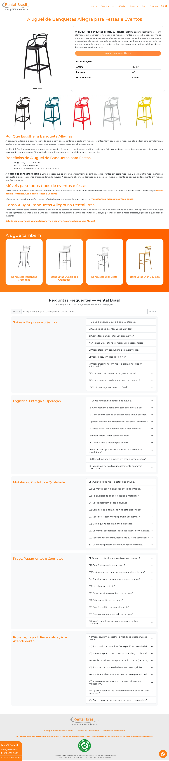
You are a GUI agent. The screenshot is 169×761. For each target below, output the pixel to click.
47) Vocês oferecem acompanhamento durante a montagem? (115, 682)
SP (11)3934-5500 (39, 737)
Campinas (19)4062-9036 (73, 737)
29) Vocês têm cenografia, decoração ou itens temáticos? (119, 538)
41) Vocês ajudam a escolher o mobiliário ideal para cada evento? (118, 638)
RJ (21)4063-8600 (53, 737)
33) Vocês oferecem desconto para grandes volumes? (117, 572)
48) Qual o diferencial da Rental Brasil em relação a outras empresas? (119, 692)
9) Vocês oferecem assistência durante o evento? (114, 380)
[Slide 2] (40, 88)
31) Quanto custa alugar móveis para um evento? (114, 558)
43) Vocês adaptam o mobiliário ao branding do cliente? (118, 653)
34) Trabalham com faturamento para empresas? (114, 579)
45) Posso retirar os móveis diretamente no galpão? (116, 667)
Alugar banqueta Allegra (118, 53)
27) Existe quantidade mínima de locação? (111, 524)
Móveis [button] (120, 6)
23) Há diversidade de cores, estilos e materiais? (114, 496)
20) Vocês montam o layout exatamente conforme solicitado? (115, 467)
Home (91, 6)
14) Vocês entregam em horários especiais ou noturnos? (118, 422)
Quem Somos (105, 6)
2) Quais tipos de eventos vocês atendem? (111, 329)
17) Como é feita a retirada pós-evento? (109, 443)
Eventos (132, 6)
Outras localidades (12, 757)
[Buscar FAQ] (84, 311)
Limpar (152, 312)
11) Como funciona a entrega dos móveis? (110, 401)
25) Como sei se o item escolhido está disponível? (115, 510)
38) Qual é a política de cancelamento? (109, 607)
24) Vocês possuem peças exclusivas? (108, 503)
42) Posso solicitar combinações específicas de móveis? (118, 646)
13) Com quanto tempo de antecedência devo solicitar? (118, 415)
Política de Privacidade (88, 731)
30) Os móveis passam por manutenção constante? (116, 545)
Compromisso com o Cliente (58, 731)
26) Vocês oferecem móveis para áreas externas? (114, 517)
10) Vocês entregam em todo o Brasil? (108, 387)
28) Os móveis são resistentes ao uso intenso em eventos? (119, 531)
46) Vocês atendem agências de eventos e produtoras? (118, 674)
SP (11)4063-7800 (23, 737)
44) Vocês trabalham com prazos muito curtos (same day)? (120, 660)
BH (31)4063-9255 (130, 737)
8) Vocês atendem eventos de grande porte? (112, 373)
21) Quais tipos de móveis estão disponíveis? (112, 482)
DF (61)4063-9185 (145, 737)
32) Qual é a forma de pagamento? (107, 565)
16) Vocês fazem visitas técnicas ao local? (110, 436)
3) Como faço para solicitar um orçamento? (111, 336)
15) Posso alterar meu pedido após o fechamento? (115, 429)
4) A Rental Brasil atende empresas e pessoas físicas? (116, 343)
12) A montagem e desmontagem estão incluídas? (115, 408)
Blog (143, 6)
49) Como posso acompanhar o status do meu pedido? (118, 700)
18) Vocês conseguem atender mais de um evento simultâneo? (115, 451)
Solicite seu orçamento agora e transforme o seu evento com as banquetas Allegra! (50, 221)
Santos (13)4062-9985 (93, 737)
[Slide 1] (35, 88)
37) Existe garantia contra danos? (106, 600)
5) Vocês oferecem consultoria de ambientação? (114, 350)
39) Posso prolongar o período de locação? (111, 614)
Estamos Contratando (114, 731)
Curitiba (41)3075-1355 (112, 737)
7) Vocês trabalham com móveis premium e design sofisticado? (115, 365)
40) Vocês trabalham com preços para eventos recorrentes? (113, 622)
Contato (153, 6)
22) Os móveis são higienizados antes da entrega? (115, 489)
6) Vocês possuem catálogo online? (107, 357)
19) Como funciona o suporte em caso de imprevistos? (117, 459)
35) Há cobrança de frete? (102, 586)
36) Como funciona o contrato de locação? (111, 593)
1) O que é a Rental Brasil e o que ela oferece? (112, 322)
